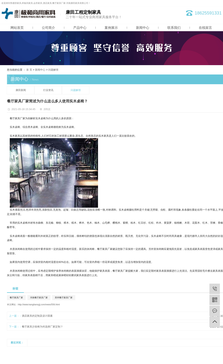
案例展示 (111, 28)
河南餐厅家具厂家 (39, 297)
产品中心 (79, 28)
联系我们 (174, 28)
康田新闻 (21, 90)
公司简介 (48, 28)
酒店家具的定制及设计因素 (37, 315)
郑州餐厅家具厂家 (63, 297)
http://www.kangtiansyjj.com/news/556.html (39, 304)
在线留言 (205, 28)
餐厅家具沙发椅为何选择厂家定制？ (42, 326)
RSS (213, 3)
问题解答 (53, 69)
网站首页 (17, 28)
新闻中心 (142, 28)
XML (219, 3)
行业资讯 (48, 90)
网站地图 (204, 3)
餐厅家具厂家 (16, 297)
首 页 (29, 69)
